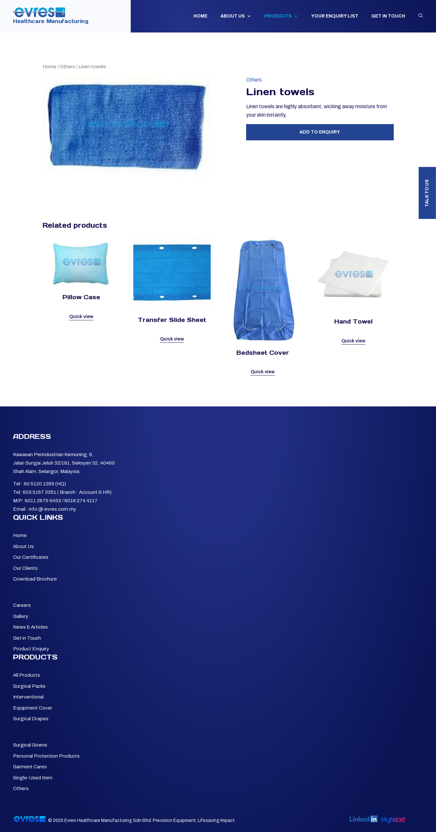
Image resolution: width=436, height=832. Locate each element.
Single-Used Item (32, 777)
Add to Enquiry (319, 132)
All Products (26, 675)
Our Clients (25, 568)
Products (281, 16)
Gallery (20, 616)
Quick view (81, 316)
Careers (22, 605)
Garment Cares (30, 766)
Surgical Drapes (30, 718)
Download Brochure (35, 579)
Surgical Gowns (30, 745)
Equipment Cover (32, 707)
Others (67, 66)
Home (200, 16)
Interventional (28, 696)
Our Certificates (30, 557)
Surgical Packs (29, 686)
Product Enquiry (31, 648)
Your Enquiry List (334, 16)
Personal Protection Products (46, 756)
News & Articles (30, 627)
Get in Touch (388, 16)
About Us (235, 16)
